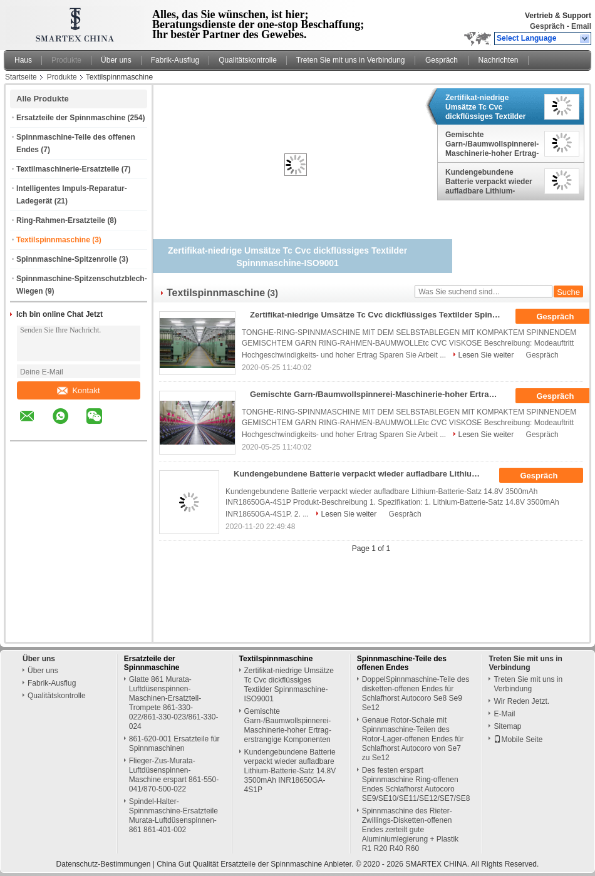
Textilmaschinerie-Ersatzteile (68, 169)
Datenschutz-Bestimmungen (103, 864)
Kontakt (78, 390)
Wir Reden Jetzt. (521, 701)
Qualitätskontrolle (248, 60)
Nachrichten (499, 60)
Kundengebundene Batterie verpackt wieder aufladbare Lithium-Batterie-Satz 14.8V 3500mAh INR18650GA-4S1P (488, 181)
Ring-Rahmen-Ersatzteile (60, 220)
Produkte (66, 60)
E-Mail (504, 713)
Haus (23, 60)
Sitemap (507, 726)
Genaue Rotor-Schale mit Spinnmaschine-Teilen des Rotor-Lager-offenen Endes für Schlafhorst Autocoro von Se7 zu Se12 (413, 739)
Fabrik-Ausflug (175, 60)
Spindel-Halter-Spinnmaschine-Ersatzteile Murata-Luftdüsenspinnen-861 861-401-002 (173, 815)
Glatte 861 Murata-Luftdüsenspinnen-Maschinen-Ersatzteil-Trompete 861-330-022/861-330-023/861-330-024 (174, 703)
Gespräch (547, 26)
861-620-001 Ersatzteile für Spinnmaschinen (174, 743)
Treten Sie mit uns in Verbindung (350, 60)
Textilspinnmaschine (53, 239)
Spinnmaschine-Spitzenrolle (66, 259)
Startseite (21, 77)
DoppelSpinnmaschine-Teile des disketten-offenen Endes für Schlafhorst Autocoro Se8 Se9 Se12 (415, 693)
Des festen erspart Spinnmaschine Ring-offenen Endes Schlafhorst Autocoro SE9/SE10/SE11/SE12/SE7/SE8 (416, 784)
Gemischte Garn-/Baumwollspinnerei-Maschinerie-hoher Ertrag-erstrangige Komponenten (492, 144)
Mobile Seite (518, 739)
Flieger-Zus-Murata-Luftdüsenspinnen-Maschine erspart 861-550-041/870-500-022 (174, 774)
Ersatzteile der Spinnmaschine (70, 117)
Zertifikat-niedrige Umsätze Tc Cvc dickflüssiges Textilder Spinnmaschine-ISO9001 (489, 107)
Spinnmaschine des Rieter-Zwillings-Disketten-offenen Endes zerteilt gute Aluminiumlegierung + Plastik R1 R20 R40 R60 (410, 829)
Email (581, 26)
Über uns (116, 60)
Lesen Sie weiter (486, 355)
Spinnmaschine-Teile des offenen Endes (402, 663)
